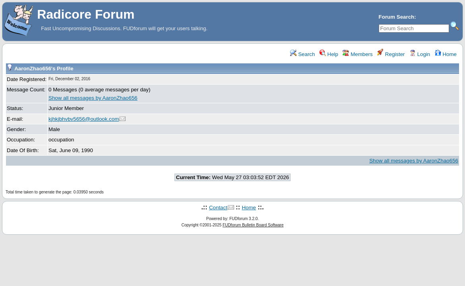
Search (302, 54)
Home (446, 54)
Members (357, 54)
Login (419, 54)
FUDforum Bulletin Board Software (253, 225)
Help (329, 54)
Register (391, 54)
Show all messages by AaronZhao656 (93, 98)
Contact (218, 208)
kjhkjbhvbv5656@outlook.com (83, 119)
